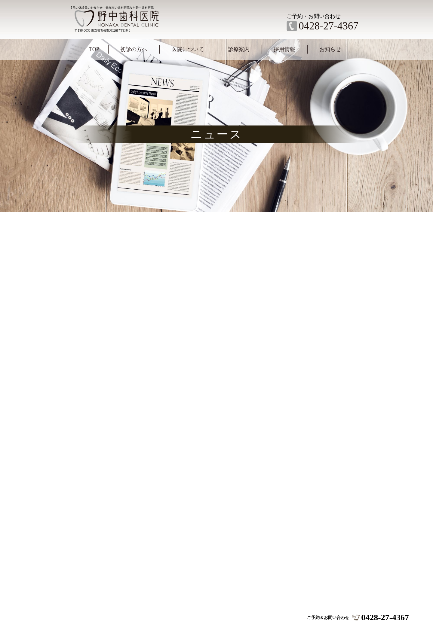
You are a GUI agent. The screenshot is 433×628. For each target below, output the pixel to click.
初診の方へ (133, 49)
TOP (94, 49)
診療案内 (239, 49)
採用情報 (284, 49)
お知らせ (330, 49)
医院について (187, 49)
